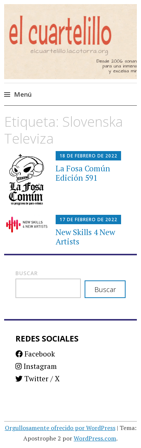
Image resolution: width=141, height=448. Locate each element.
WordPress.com (95, 438)
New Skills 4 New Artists (85, 237)
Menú (23, 94)
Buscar (26, 273)
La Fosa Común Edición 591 (83, 173)
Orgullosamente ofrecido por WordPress (60, 428)
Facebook (35, 353)
